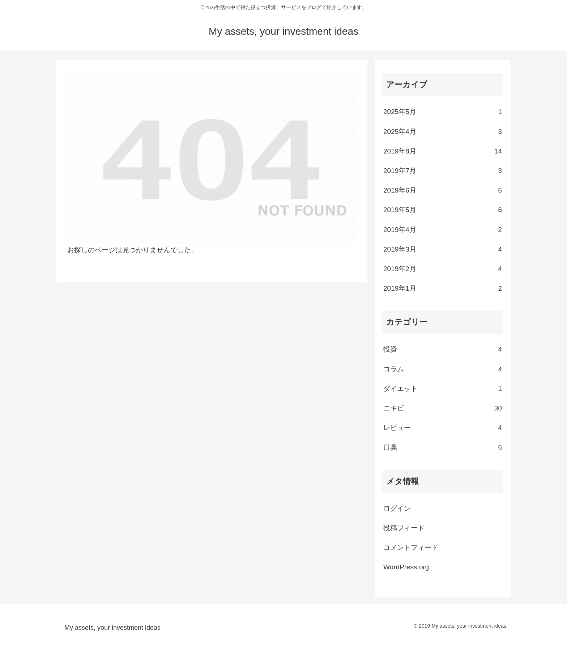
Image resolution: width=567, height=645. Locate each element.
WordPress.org (406, 567)
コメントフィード (410, 547)
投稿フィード (404, 528)
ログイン (397, 508)
